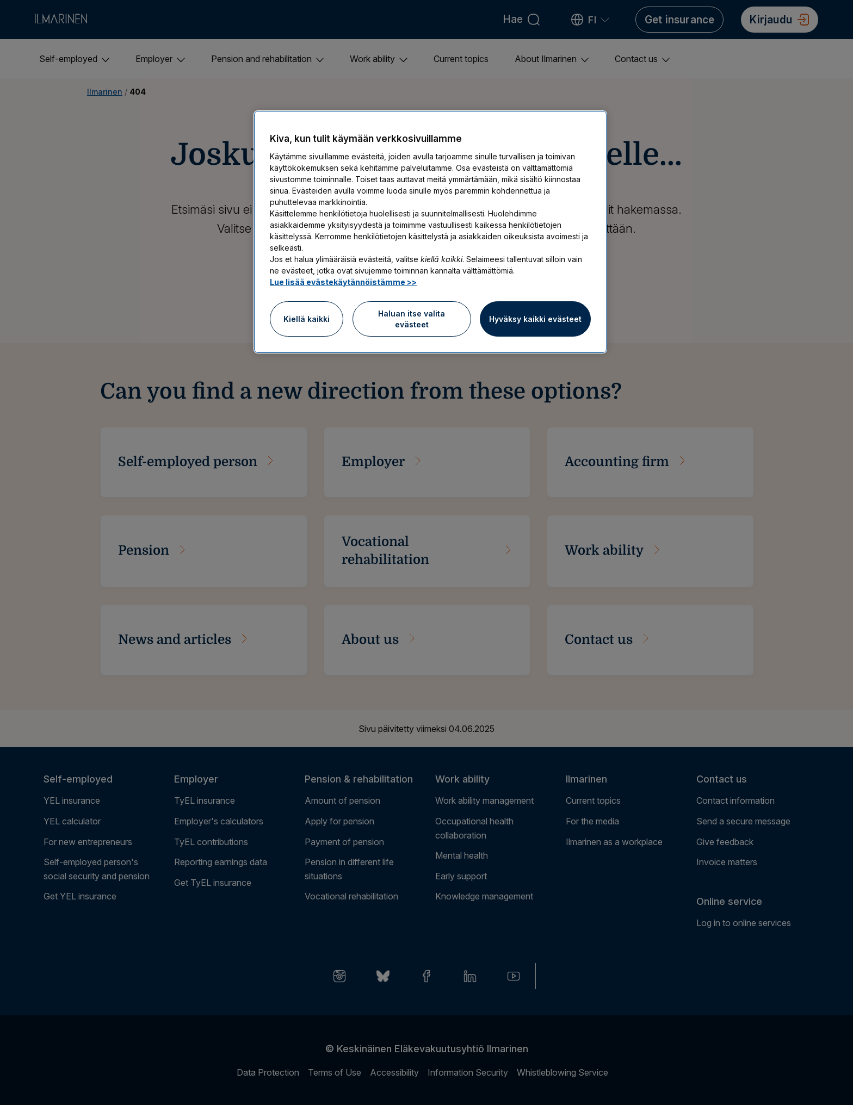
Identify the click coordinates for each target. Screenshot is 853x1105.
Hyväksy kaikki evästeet (535, 319)
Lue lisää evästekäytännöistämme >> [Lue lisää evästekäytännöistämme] (343, 282)
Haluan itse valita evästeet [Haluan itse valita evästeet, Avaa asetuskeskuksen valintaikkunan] (411, 319)
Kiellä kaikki (306, 319)
